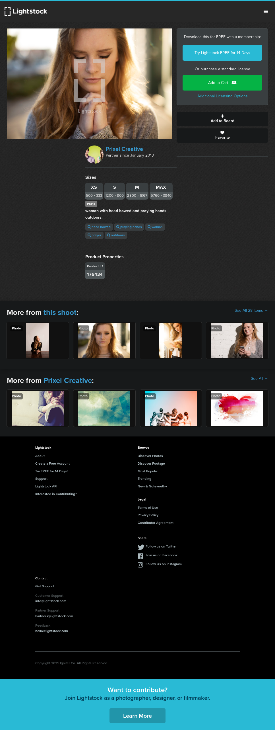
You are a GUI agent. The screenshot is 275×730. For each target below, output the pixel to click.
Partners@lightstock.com (54, 616)
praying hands (129, 226)
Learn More (137, 715)
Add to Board (222, 119)
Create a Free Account (52, 463)
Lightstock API (46, 486)
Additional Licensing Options (222, 96)
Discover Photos (150, 455)
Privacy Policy (148, 515)
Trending (144, 478)
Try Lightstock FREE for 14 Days (222, 53)
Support (41, 478)
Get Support (44, 586)
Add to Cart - (222, 83)
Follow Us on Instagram (164, 564)
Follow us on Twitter (161, 546)
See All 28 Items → (251, 310)
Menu (265, 11)
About (40, 455)
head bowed (99, 226)
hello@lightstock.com (51, 630)
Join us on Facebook (161, 555)
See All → (259, 379)
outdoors (116, 235)
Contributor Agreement (155, 522)
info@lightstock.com (50, 601)
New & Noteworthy (152, 486)
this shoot (60, 312)
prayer (94, 235)
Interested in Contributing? (56, 494)
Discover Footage (151, 463)
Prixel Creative (124, 149)
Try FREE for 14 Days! (51, 471)
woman (155, 226)
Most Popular (148, 471)
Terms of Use (148, 507)
